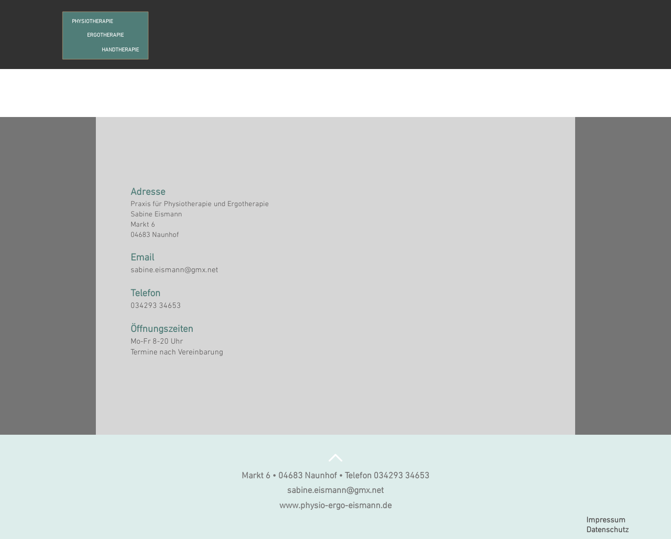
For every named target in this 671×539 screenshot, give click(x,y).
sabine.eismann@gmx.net (174, 270)
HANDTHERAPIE (120, 50)
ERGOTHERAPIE (105, 35)
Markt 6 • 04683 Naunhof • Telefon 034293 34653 (335, 476)
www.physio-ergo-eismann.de (335, 506)
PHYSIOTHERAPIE (92, 22)
